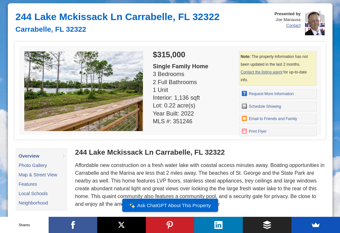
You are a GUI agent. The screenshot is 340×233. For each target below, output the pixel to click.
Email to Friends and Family (269, 118)
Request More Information (268, 93)
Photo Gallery (33, 165)
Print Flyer (254, 131)
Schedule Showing (261, 106)
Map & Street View (38, 174)
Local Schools (33, 193)
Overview (29, 156)
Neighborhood (33, 202)
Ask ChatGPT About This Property (170, 205)
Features (28, 184)
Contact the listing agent (262, 72)
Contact (293, 25)
